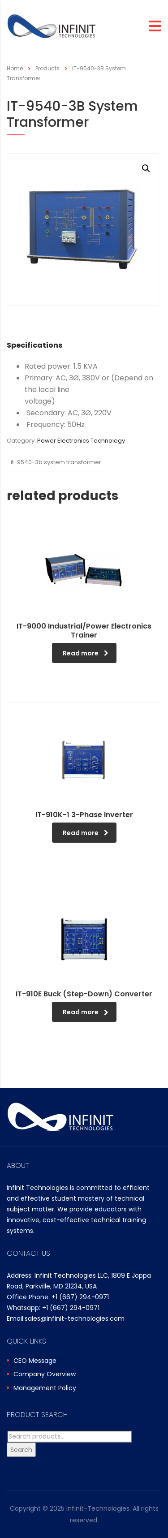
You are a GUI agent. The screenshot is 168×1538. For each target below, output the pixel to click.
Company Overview (44, 1374)
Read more (85, 653)
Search (21, 1449)
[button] (146, 168)
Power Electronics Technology (81, 440)
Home (15, 68)
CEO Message (34, 1361)
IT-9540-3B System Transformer (56, 462)
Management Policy (44, 1388)
